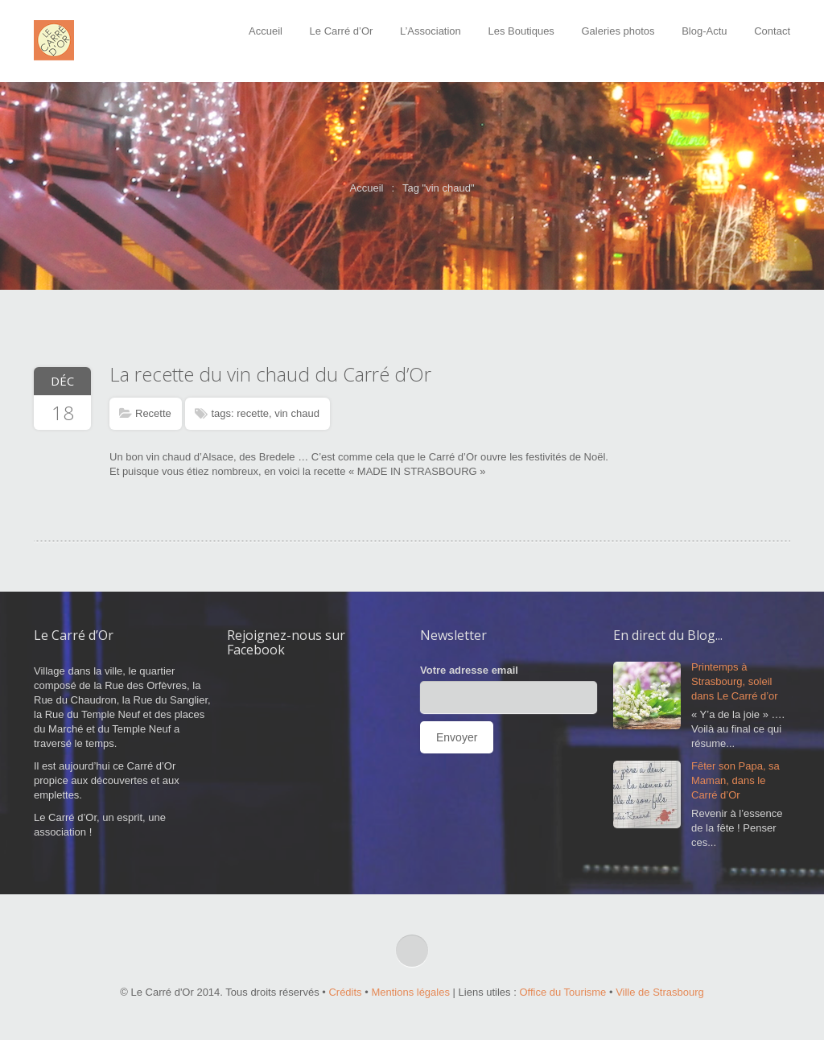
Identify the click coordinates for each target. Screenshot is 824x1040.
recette (253, 413)
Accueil (265, 31)
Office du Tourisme (562, 992)
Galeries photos (618, 31)
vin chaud (296, 413)
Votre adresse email (469, 670)
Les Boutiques (521, 31)
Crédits (344, 992)
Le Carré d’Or (341, 31)
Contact (772, 31)
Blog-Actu (704, 31)
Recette (153, 413)
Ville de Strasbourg (660, 992)
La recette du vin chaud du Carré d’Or (270, 374)
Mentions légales (410, 992)
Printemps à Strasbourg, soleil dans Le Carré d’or (734, 681)
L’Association (430, 31)
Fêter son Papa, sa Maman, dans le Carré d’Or (735, 780)
